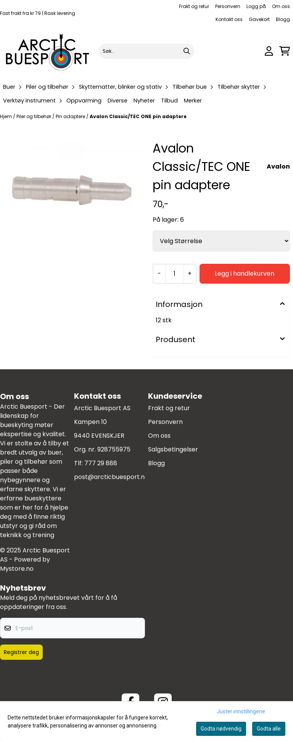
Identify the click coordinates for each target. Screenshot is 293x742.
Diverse (117, 100)
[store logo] (48, 51)
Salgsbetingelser (173, 449)
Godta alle (269, 729)
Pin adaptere (71, 116)
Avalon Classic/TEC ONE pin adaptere (138, 116)
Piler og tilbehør (34, 116)
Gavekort (259, 19)
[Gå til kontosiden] (269, 51)
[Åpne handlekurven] (284, 51)
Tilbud (169, 100)
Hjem (6, 116)
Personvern (227, 6)
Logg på (256, 6)
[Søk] (147, 51)
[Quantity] (175, 274)
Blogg (283, 19)
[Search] (186, 51)
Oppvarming (83, 100)
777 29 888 (100, 463)
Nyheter (144, 100)
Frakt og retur (194, 6)
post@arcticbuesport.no (111, 476)
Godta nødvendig (221, 729)
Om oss (281, 6)
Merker (193, 100)
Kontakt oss (229, 19)
